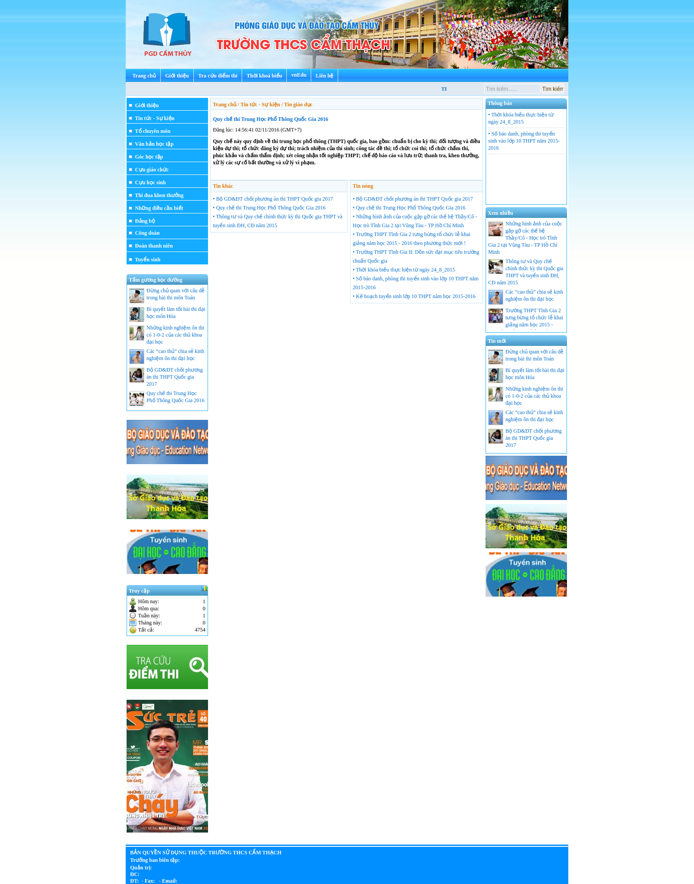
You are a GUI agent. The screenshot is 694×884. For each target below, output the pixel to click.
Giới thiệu (177, 76)
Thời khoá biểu (264, 76)
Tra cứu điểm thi (217, 76)
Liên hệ (324, 76)
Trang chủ (144, 76)
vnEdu (298, 75)
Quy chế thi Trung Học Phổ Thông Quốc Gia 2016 (270, 119)
